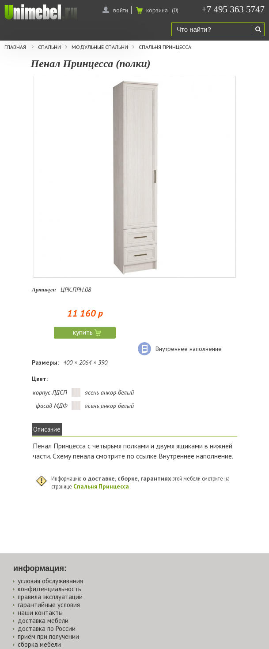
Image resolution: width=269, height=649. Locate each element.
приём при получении (48, 636)
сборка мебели (39, 644)
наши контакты (40, 612)
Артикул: (44, 289)
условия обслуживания (50, 581)
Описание (47, 429)
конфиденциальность (49, 589)
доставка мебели (43, 620)
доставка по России (47, 628)
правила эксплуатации (50, 597)
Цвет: (40, 379)
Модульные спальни (100, 47)
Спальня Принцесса (165, 47)
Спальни (49, 47)
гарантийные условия (49, 605)
